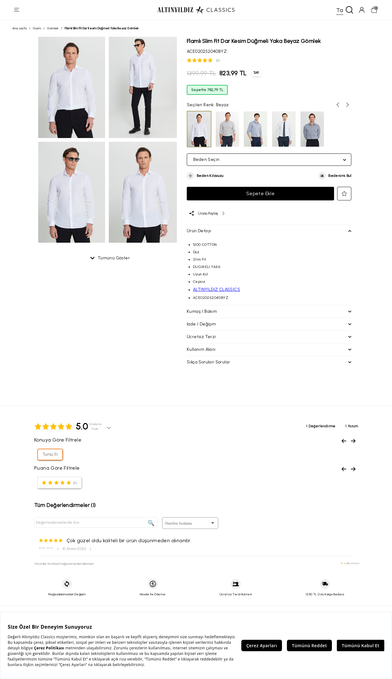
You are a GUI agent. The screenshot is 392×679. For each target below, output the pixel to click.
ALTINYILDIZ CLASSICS (216, 289)
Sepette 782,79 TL (207, 90)
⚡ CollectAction (349, 563)
